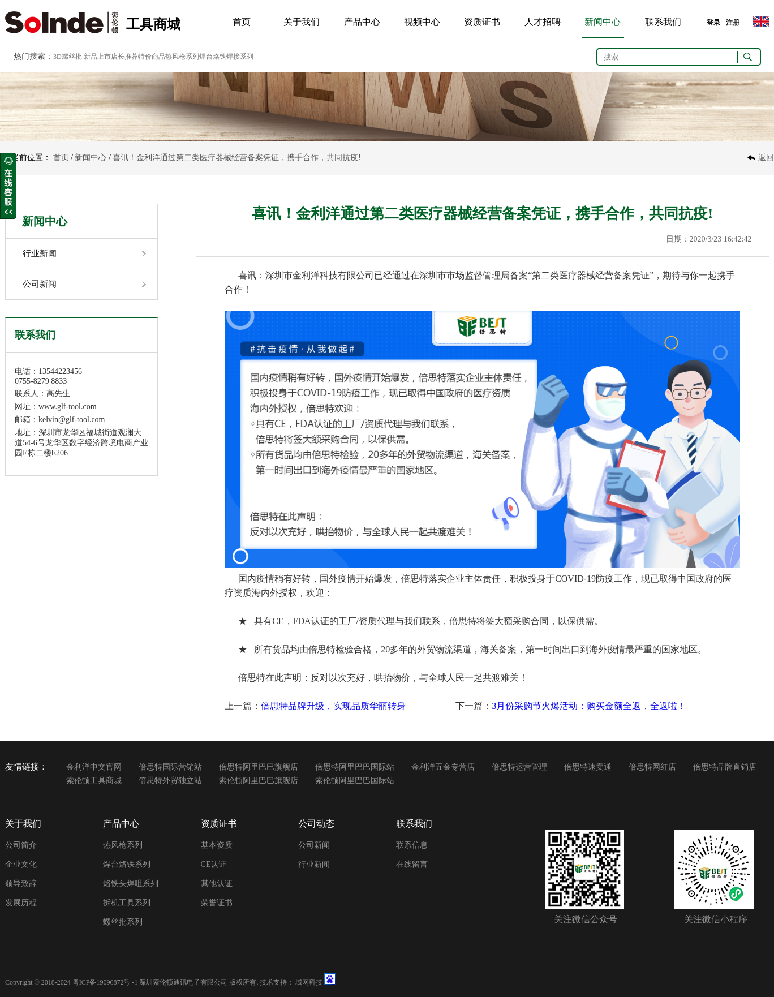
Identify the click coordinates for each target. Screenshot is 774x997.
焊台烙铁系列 (126, 864)
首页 (242, 22)
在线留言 (412, 864)
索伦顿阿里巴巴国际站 (354, 780)
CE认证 (214, 864)
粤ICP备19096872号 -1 (105, 982)
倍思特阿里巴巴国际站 (354, 767)
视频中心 (422, 22)
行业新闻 (40, 253)
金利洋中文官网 (94, 767)
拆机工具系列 (126, 903)
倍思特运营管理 (519, 767)
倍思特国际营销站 (170, 767)
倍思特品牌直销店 (724, 767)
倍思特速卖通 (588, 767)
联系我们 (663, 22)
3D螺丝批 (67, 57)
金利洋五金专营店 (443, 767)
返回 (766, 157)
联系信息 (412, 845)
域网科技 (308, 982)
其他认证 (217, 883)
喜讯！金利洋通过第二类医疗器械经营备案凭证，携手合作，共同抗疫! (237, 157)
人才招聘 (542, 22)
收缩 (8, 186)
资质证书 (482, 22)
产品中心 (362, 22)
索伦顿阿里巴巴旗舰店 (258, 780)
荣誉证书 (217, 903)
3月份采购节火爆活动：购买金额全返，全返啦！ (589, 706)
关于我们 (301, 22)
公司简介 (21, 845)
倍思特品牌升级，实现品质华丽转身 (333, 706)
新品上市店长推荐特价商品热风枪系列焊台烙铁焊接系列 (168, 57)
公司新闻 (40, 284)
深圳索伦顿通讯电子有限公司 (183, 982)
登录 (713, 23)
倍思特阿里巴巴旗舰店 (258, 767)
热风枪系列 (123, 845)
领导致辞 (21, 883)
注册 (732, 23)
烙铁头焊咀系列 (130, 883)
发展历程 (21, 903)
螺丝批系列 (123, 922)
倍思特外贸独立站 (170, 780)
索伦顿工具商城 (94, 780)
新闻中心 (602, 22)
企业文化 (21, 864)
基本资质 (217, 845)
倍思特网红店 (652, 767)
